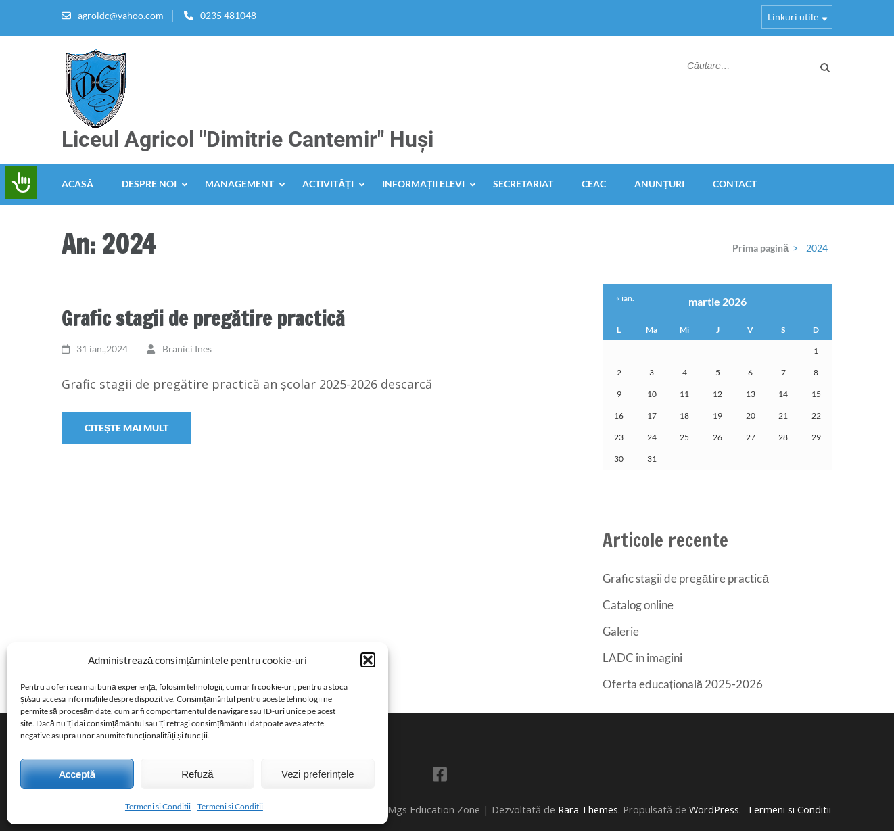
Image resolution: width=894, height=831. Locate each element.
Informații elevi (423, 183)
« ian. (625, 298)
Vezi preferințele (317, 774)
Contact (735, 183)
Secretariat (523, 183)
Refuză (197, 774)
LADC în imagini (642, 657)
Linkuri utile (793, 16)
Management (239, 183)
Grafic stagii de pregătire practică (203, 318)
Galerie (621, 631)
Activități (328, 183)
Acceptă (77, 774)
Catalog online (638, 605)
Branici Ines (187, 348)
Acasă (77, 183)
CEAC (594, 183)
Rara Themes (588, 809)
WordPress (714, 809)
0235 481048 (228, 15)
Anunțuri (659, 183)
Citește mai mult (126, 427)
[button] (368, 660)
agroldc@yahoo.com (121, 15)
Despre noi (149, 183)
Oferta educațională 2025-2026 (683, 684)
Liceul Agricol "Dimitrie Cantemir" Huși (247, 139)
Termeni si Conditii (158, 806)
